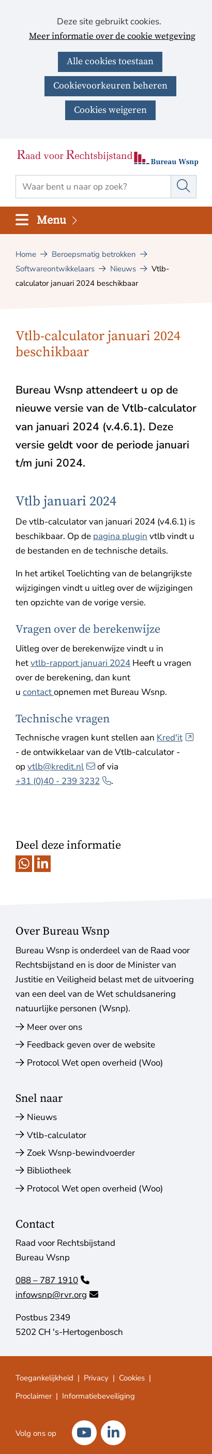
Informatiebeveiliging (98, 1396)
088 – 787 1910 (52, 1280)
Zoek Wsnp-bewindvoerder (81, 1153)
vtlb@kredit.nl (61, 767)
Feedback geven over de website (91, 1045)
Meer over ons (54, 1027)
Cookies (132, 1378)
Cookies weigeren (110, 110)
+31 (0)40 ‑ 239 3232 (63, 781)
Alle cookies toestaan (110, 61)
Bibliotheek (49, 1170)
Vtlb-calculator (56, 1135)
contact (38, 692)
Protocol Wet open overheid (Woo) (95, 1063)
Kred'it (175, 738)
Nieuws (42, 1117)
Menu (58, 220)
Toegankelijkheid (44, 1378)
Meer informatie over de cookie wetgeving (112, 37)
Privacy (96, 1378)
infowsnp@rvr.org (57, 1295)
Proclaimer (34, 1396)
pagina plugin (120, 536)
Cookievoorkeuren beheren (110, 86)
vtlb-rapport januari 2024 (80, 663)
